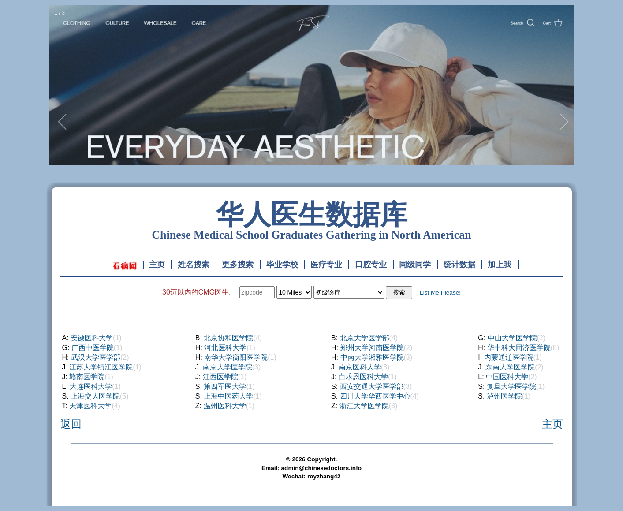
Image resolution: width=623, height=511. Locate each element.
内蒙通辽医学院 (508, 357)
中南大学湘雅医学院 (372, 357)
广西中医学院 (92, 347)
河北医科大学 (225, 347)
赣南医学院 (86, 376)
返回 (71, 424)
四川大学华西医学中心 (375, 396)
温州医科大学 (225, 406)
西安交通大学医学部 (371, 386)
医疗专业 (326, 264)
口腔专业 (371, 264)
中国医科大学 (507, 376)
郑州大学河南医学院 (372, 347)
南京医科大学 (360, 367)
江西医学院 (220, 376)
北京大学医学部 (364, 338)
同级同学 (415, 264)
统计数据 (459, 264)
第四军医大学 (225, 386)
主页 (157, 264)
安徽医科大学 (92, 338)
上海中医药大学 (228, 396)
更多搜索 (238, 264)
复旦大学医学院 (511, 386)
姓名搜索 (193, 264)
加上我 (499, 264)
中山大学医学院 (512, 338)
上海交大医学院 (95, 396)
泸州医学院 (504, 396)
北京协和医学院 (228, 338)
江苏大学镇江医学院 (101, 367)
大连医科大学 (91, 386)
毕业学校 (282, 264)
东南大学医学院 (510, 367)
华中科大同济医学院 (519, 347)
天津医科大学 (90, 406)
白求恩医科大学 (363, 376)
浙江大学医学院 (364, 406)
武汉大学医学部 (95, 357)
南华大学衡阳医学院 (236, 357)
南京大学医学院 (227, 367)
